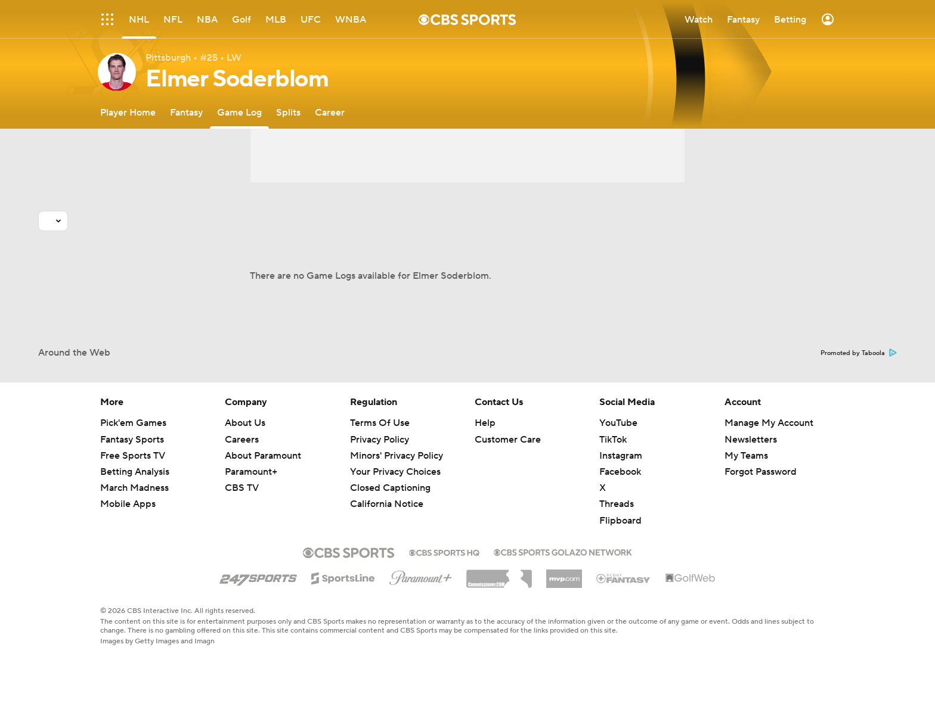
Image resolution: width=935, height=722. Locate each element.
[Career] (330, 112)
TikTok (613, 440)
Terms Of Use (380, 423)
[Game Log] (239, 112)
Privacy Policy (379, 440)
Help (485, 423)
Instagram (620, 456)
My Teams (746, 456)
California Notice (386, 504)
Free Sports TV (132, 456)
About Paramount (263, 456)
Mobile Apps (128, 504)
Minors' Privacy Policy (396, 456)
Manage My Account (769, 423)
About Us (245, 423)
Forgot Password (761, 472)
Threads (616, 504)
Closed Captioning (390, 488)
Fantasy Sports (132, 440)
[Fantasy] (186, 112)
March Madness (134, 488)
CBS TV (242, 488)
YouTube (618, 423)
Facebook (620, 472)
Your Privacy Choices (395, 472)
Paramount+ (251, 472)
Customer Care (508, 440)
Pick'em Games (133, 423)
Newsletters (751, 440)
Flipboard (620, 521)
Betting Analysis (134, 472)
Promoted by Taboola (859, 353)
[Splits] (288, 112)
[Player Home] (128, 112)
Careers (242, 440)
